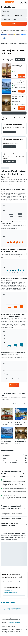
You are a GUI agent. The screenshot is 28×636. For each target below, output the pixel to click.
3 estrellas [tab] (15, 403)
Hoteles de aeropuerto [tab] (20, 581)
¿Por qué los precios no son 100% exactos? (14, 632)
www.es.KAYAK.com (11, 608)
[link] (9, 132)
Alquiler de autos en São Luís (10, 592)
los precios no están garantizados (13, 622)
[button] (2, 2)
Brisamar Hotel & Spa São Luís (18, 97)
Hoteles (18, 608)
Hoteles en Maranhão (9, 611)
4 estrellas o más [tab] (6, 403)
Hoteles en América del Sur (8, 609)
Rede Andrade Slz (17, 65)
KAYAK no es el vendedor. (14, 626)
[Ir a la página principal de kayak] (9, 2)
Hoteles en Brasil (19, 609)
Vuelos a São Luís (8, 590)
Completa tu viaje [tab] (7, 581)
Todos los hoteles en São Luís (8, 602)
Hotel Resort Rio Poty (18, 81)
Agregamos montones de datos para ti (14, 629)
